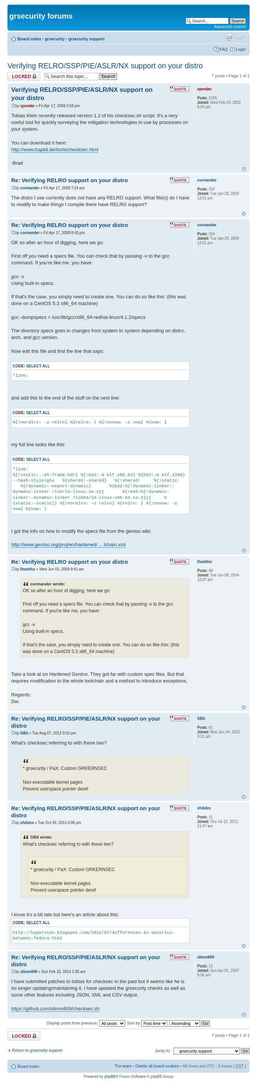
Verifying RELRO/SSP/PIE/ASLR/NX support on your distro (105, 66)
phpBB (109, 1077)
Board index (29, 39)
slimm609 (28, 972)
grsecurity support (86, 39)
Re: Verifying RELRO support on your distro (69, 180)
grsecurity (54, 39)
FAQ (223, 49)
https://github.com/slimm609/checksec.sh (55, 1008)
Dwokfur (27, 569)
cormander (29, 188)
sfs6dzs (27, 823)
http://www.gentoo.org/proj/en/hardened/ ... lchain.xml (68, 544)
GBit (24, 733)
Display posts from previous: (86, 1023)
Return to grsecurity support (37, 1050)
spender (27, 106)
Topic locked (23, 76)
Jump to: (163, 1050)
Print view (229, 37)
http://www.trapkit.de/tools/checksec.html (54, 149)
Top (244, 169)
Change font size (240, 37)
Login (241, 49)
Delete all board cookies (157, 1066)
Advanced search (230, 26)
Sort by (147, 1023)
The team (122, 1066)
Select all (38, 366)
